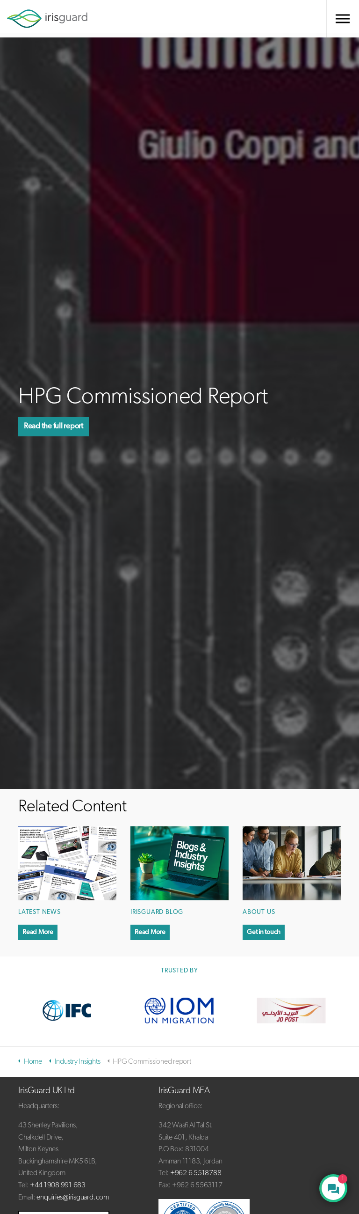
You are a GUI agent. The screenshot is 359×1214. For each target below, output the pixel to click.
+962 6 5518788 (196, 1173)
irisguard (47, 18)
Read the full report (58, 426)
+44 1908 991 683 (58, 1185)
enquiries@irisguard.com (72, 1197)
